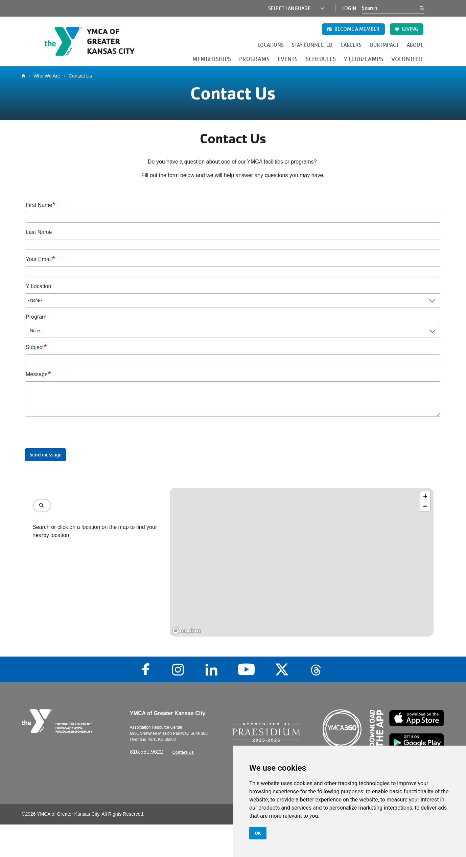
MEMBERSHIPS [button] (211, 59)
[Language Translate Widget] (292, 8)
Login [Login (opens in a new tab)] (349, 8)
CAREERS (351, 45)
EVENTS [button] (288, 59)
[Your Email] (233, 271)
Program (36, 317)
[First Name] (233, 217)
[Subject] (233, 359)
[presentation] (73, 435)
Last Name (39, 232)
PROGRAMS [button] (254, 59)
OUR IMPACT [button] (384, 45)
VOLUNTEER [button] (407, 59)
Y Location (38, 286)
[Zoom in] (425, 496)
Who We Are (46, 76)
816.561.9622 (147, 752)
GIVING (406, 29)
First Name (39, 205)
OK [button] (258, 833)
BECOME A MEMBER (353, 29)
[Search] (391, 8)
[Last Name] (233, 244)
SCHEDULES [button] (321, 59)
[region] (302, 562)
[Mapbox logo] (187, 631)
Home (25, 76)
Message (37, 374)
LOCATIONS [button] (271, 45)
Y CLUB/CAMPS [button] (363, 59)
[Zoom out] (425, 506)
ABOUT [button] (415, 45)
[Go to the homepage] (95, 41)
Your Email (39, 259)
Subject (35, 347)
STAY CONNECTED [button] (312, 45)
